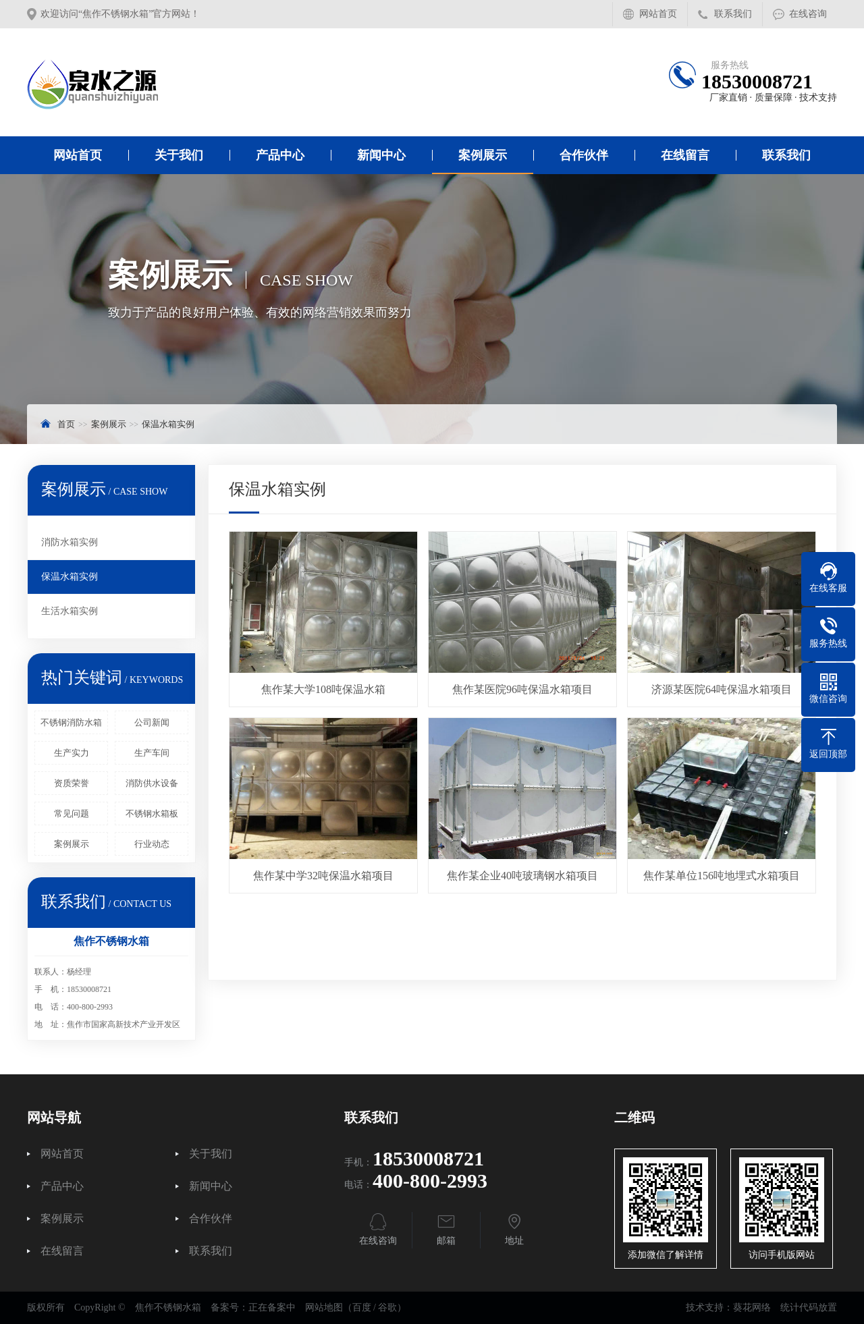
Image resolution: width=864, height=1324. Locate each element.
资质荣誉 (71, 783)
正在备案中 (272, 1307)
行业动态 (151, 844)
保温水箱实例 (168, 424)
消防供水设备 (152, 783)
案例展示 (482, 155)
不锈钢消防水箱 (71, 722)
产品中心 (280, 155)
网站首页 (658, 14)
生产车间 (151, 753)
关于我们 (179, 155)
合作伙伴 (584, 155)
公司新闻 (151, 722)
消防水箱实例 (69, 542)
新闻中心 (381, 155)
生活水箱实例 (69, 611)
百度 (361, 1307)
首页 (66, 424)
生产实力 (71, 753)
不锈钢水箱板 (152, 813)
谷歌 (387, 1307)
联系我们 (733, 14)
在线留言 (685, 155)
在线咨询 (808, 14)
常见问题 (71, 813)
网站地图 (324, 1307)
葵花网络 (752, 1307)
